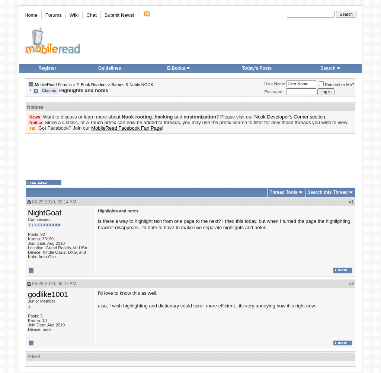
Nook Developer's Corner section (289, 117)
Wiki (74, 15)
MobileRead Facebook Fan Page (126, 128)
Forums (53, 15)
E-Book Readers (92, 84)
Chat (91, 15)
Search (331, 68)
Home (31, 15)
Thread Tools (283, 192)
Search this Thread (328, 192)
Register (47, 68)
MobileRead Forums (53, 84)
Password (273, 91)
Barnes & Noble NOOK (133, 84)
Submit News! (119, 15)
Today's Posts (257, 68)
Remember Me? (336, 84)
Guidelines (109, 68)
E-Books (178, 68)
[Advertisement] (190, 157)
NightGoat (44, 213)
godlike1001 (48, 294)
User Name (275, 84)
